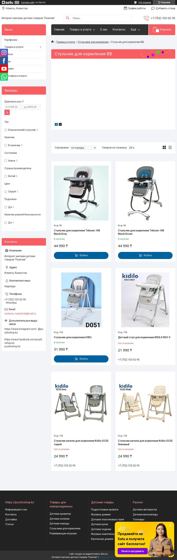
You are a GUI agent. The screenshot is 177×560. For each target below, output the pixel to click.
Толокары (138, 519)
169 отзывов (144, 2)
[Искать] (67, 18)
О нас (103, 29)
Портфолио (10, 39)
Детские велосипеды (145, 514)
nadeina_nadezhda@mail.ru (20, 313)
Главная (59, 29)
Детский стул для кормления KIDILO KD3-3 (144, 337)
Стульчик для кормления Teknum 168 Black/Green (141, 232)
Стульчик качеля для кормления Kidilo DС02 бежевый (145, 442)
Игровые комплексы (103, 534)
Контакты (119, 29)
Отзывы (9, 68)
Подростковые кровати (104, 509)
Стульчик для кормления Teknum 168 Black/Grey (77, 232)
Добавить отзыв (165, 8)
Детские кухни (99, 524)
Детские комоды (59, 523)
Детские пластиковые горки (107, 519)
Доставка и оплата (15, 75)
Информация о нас (16, 509)
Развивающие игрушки (63, 533)
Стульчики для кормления (93, 42)
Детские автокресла (145, 509)
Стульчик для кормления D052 (73, 337)
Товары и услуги (80, 29)
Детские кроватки (60, 513)
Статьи (8, 54)
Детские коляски (59, 518)
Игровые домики (101, 514)
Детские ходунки (101, 529)
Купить (84, 255)
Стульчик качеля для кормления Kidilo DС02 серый (81, 442)
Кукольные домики (102, 539)
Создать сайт (27, 2)
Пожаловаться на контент (112, 557)
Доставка (11, 519)
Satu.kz (104, 554)
